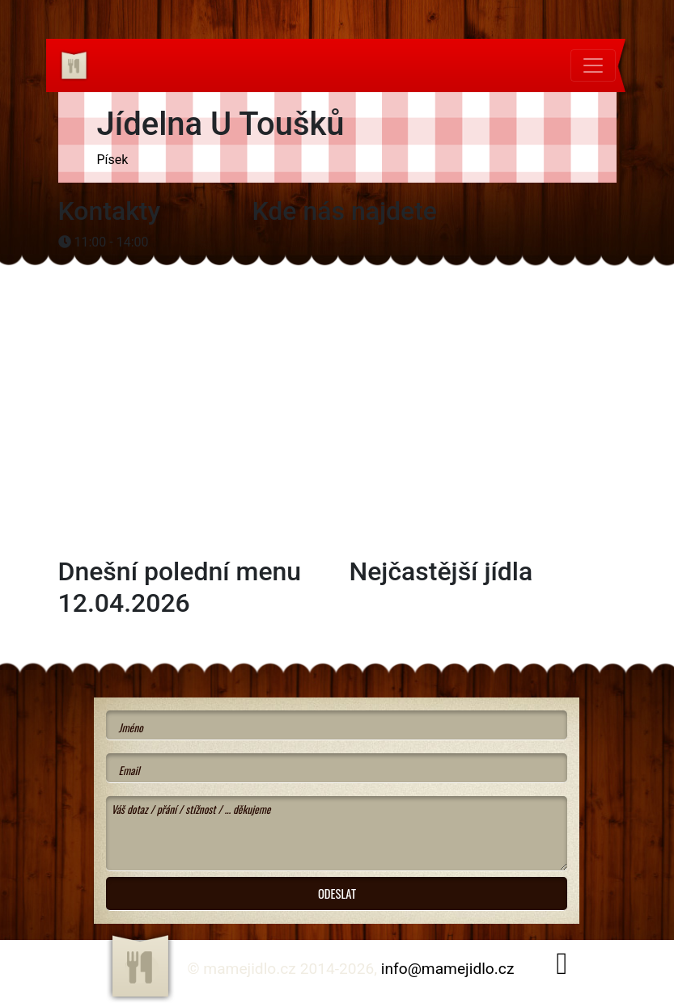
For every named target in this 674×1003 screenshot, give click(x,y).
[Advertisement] (187, 305)
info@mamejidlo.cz (448, 968)
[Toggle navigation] (593, 65)
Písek (113, 159)
